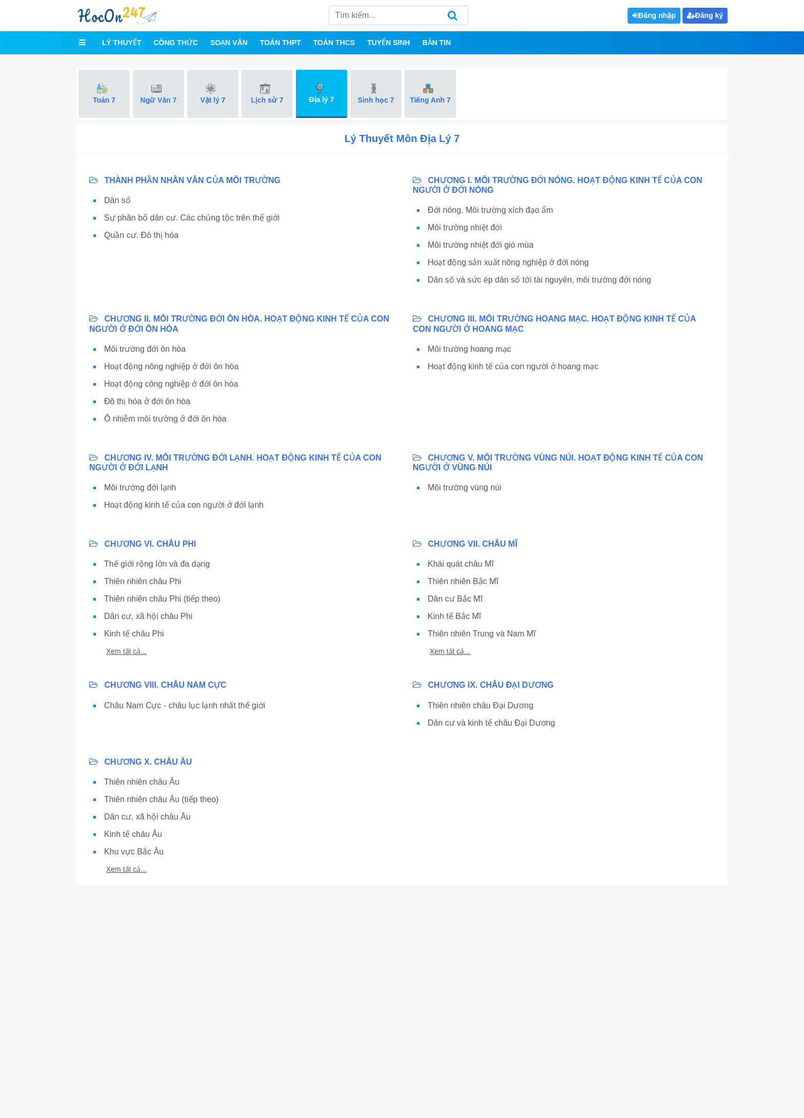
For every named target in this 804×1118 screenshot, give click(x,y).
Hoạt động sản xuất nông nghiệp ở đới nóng (508, 262)
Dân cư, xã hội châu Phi (148, 616)
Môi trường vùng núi (464, 487)
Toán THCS (334, 42)
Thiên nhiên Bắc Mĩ (463, 581)
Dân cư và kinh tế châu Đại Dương (491, 722)
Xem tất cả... (126, 651)
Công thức (175, 42)
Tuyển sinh (388, 42)
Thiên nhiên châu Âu (141, 781)
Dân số (117, 200)
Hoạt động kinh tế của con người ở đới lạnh (184, 505)
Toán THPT (280, 42)
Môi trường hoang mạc (469, 349)
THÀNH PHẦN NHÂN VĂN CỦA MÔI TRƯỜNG (184, 180)
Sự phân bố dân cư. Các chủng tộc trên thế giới (191, 217)
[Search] (398, 15)
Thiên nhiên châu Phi (142, 581)
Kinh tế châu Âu (133, 834)
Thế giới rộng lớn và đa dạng (157, 564)
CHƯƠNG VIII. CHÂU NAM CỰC (158, 685)
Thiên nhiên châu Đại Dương (480, 705)
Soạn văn (229, 42)
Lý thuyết (121, 42)
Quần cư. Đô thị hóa (141, 235)
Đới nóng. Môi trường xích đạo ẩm (490, 210)
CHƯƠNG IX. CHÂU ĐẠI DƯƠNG (483, 685)
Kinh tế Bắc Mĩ (454, 616)
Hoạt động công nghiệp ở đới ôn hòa (171, 384)
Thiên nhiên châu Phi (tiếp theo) (162, 598)
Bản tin (437, 42)
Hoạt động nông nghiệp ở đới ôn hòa (171, 366)
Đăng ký (705, 15)
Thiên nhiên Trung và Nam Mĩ (482, 633)
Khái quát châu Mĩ (461, 564)
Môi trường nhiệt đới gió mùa (480, 245)
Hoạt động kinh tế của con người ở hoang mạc (513, 366)
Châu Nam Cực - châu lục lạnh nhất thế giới (184, 705)
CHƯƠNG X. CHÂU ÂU (140, 761)
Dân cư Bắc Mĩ (455, 598)
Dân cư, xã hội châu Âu (147, 816)
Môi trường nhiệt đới (465, 227)
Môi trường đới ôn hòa (145, 349)
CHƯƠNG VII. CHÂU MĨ (465, 544)
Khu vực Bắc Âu (134, 851)
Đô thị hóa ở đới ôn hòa (147, 401)
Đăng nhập (654, 15)
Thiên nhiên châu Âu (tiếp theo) (161, 799)
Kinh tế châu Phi (134, 633)
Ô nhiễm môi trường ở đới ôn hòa (165, 418)
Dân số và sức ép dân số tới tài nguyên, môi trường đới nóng (539, 279)
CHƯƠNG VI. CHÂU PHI (142, 544)
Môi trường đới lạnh (140, 487)
